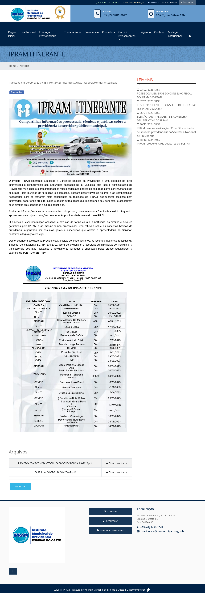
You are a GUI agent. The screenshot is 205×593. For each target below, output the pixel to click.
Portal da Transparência (103, 2)
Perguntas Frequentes (110, 528)
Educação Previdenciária (48, 33)
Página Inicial (12, 33)
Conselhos (108, 31)
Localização (110, 519)
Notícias (24, 64)
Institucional (28, 31)
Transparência (72, 31)
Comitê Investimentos (126, 33)
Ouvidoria (151, 2)
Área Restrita (187, 2)
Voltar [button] (20, 484)
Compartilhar (17, 90)
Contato (159, 31)
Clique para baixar (117, 461)
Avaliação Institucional (175, 33)
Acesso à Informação (131, 2)
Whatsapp (46, 91)
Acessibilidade (168, 2)
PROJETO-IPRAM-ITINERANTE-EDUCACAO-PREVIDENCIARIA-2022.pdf (55, 461)
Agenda (146, 31)
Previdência (92, 31)
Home (12, 64)
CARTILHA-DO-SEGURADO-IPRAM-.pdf (55, 470)
